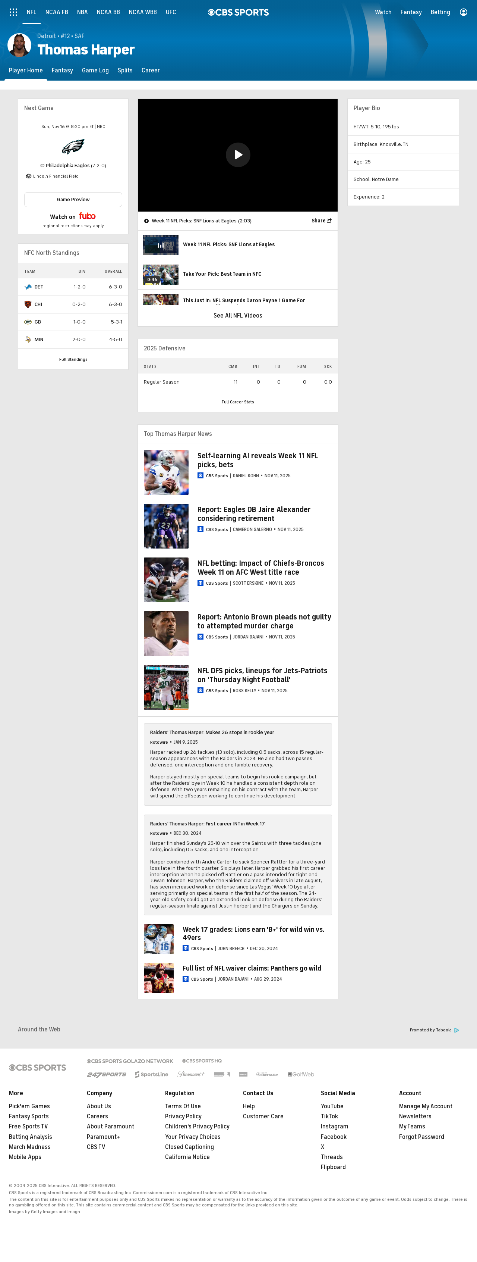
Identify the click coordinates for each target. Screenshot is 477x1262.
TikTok (329, 1116)
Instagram (334, 1126)
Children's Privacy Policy (197, 1126)
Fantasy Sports (29, 1116)
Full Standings (73, 359)
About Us (99, 1106)
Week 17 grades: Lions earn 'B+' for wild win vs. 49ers (254, 933)
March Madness (30, 1147)
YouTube (332, 1106)
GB (38, 322)
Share (319, 221)
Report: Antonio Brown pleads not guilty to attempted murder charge (264, 621)
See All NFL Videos (238, 315)
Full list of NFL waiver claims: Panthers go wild (252, 968)
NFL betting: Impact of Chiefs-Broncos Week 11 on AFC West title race (261, 568)
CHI (38, 304)
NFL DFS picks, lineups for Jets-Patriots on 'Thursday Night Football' (263, 675)
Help (249, 1106)
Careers (97, 1116)
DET (39, 287)
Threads (332, 1157)
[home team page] (73, 147)
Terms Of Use (183, 1106)
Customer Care (263, 1116)
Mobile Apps (25, 1157)
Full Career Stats (238, 401)
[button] (238, 155)
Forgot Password (421, 1137)
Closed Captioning (189, 1147)
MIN (39, 339)
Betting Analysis (30, 1137)
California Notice (187, 1157)
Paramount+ (103, 1137)
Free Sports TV (28, 1126)
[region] (238, 155)
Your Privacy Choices (193, 1137)
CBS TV (96, 1147)
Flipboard (333, 1167)
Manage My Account (425, 1106)
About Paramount (110, 1126)
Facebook (334, 1137)
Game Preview (73, 199)
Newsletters (415, 1116)
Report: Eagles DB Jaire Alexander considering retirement (254, 514)
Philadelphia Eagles (68, 165)
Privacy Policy (183, 1116)
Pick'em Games (29, 1106)
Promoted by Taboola (434, 1030)
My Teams (412, 1126)
